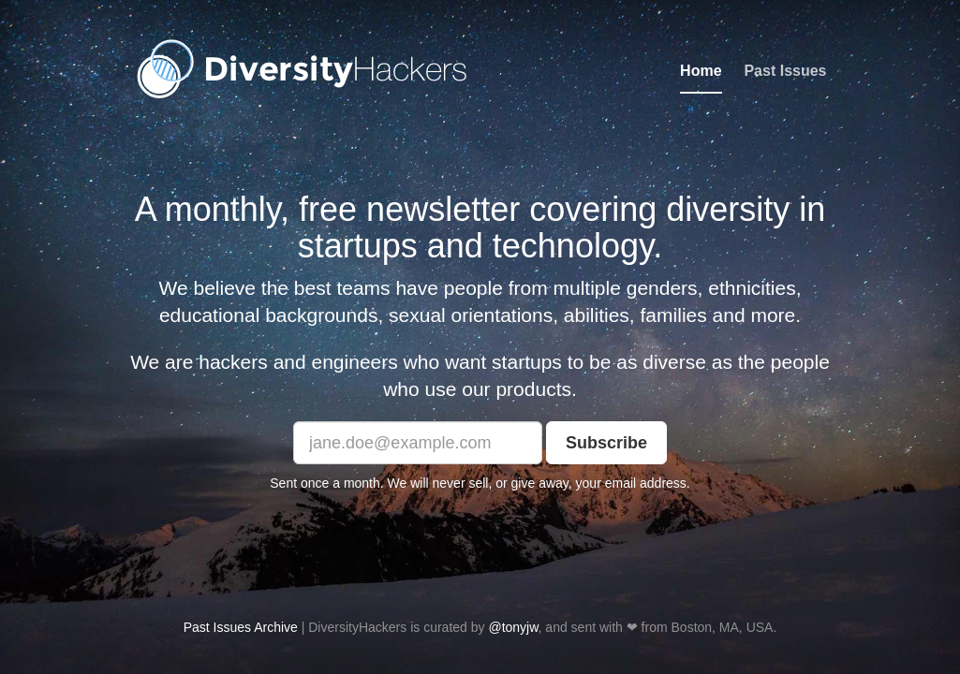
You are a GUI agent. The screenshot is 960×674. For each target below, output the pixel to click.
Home (700, 71)
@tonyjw (513, 627)
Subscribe (606, 442)
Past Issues (785, 71)
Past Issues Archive (241, 627)
